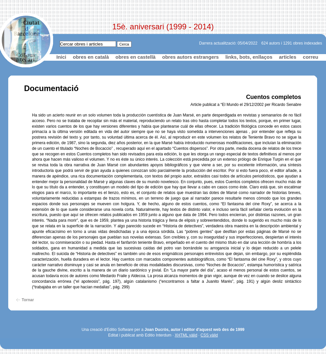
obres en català (91, 57)
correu (310, 57)
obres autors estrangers (190, 57)
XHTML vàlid (186, 335)
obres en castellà (135, 57)
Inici (61, 57)
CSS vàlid (209, 335)
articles (287, 57)
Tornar (28, 300)
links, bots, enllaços (249, 57)
